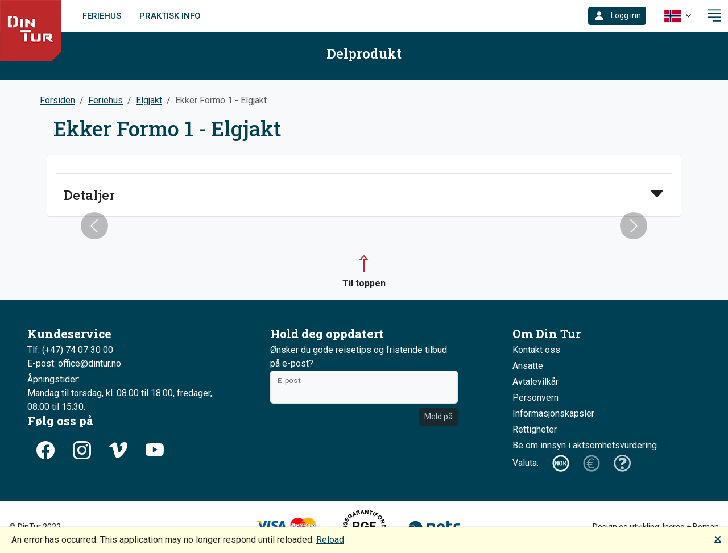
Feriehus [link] (101, 16)
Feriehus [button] (105, 100)
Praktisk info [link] (170, 16)
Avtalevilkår (535, 381)
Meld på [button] (438, 416)
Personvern (535, 397)
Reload (330, 539)
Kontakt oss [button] (536, 349)
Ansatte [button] (527, 365)
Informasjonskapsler (553, 413)
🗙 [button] (717, 538)
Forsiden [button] (57, 100)
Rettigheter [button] (534, 429)
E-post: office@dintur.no (74, 363)
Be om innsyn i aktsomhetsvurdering (584, 445)
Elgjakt (149, 100)
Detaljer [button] (89, 195)
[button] (617, 16)
